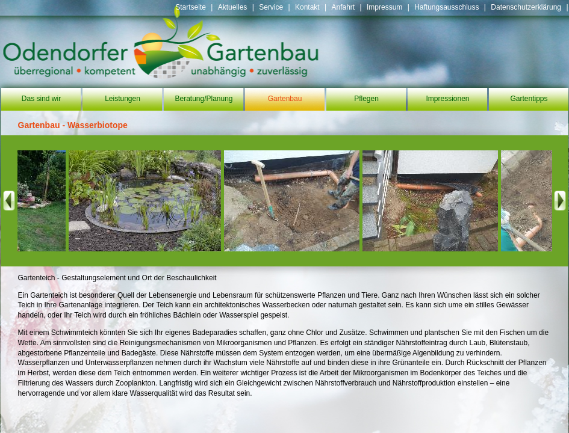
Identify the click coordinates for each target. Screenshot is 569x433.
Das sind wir (41, 98)
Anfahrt (343, 7)
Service (271, 7)
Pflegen (366, 98)
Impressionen (447, 98)
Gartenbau (285, 98)
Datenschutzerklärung (526, 7)
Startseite (190, 7)
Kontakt (307, 7)
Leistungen (122, 98)
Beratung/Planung (203, 98)
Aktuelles (232, 7)
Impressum (384, 7)
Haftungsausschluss (446, 7)
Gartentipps (528, 98)
